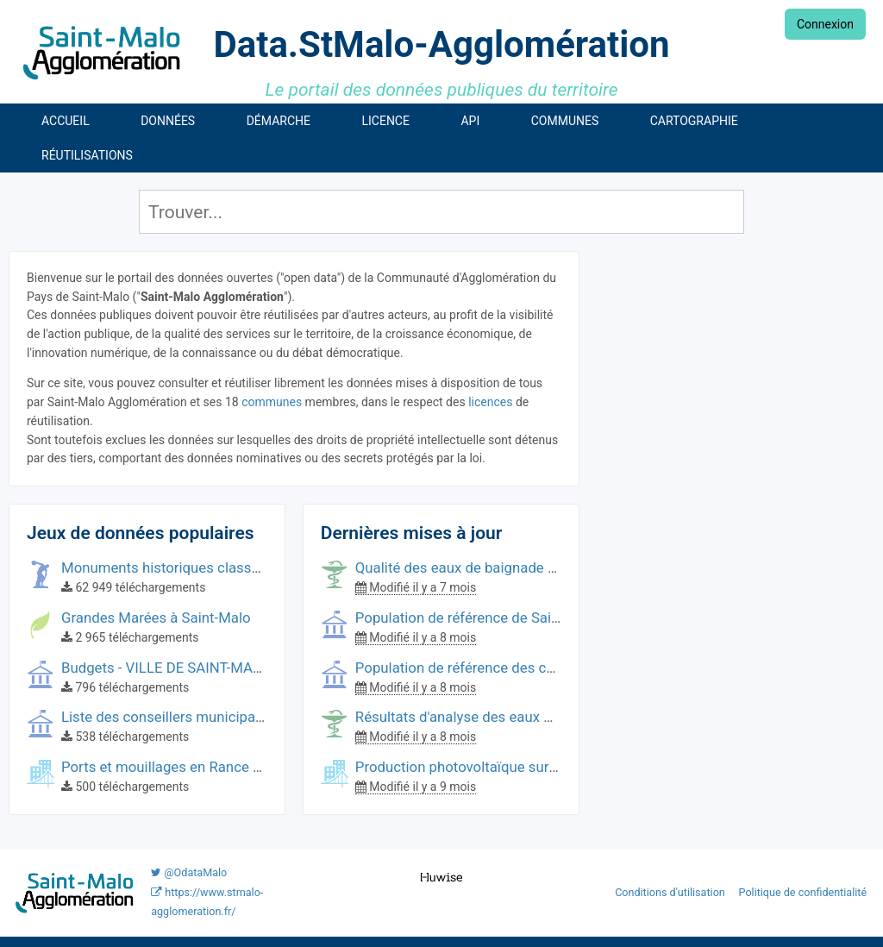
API (469, 121)
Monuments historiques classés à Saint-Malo (205, 567)
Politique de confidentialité (803, 892)
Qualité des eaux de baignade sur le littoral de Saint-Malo (537, 567)
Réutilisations (87, 155)
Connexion (825, 24)
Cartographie (694, 121)
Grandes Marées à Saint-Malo (156, 617)
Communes (565, 121)
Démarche (278, 121)
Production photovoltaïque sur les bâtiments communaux (539, 766)
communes (271, 402)
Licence (385, 121)
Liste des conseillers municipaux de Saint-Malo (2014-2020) (253, 716)
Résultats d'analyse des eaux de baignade (489, 716)
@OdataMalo (189, 872)
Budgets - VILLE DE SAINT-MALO (165, 667)
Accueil (65, 121)
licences (490, 402)
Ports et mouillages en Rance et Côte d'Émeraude (219, 766)
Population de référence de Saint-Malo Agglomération (526, 617)
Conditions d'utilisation (671, 892)
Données (168, 121)
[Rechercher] (442, 212)
